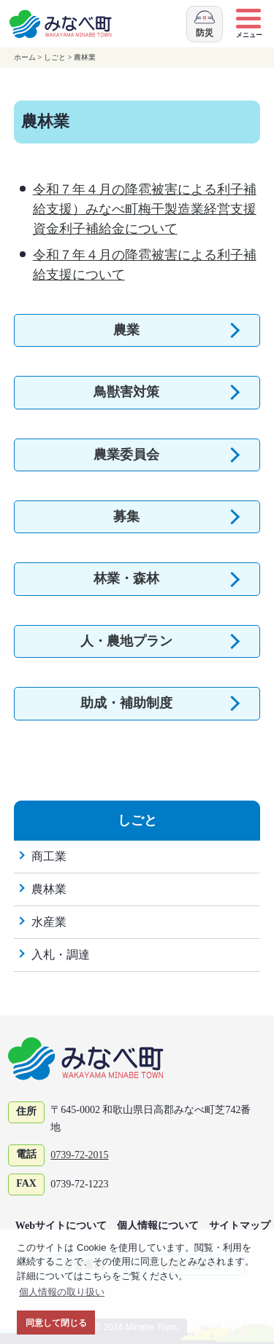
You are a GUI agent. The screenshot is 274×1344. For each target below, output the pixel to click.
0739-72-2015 (79, 1155)
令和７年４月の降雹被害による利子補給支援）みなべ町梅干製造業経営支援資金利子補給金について (144, 209)
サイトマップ (239, 1225)
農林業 (85, 57)
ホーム (25, 57)
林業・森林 (126, 578)
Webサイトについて (61, 1225)
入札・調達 (60, 954)
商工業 (48, 856)
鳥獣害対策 (126, 392)
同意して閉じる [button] (56, 1322)
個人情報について (158, 1225)
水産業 (48, 922)
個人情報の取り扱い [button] (61, 1291)
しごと (55, 57)
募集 (126, 516)
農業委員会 (126, 454)
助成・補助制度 (126, 703)
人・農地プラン (126, 641)
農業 (126, 330)
